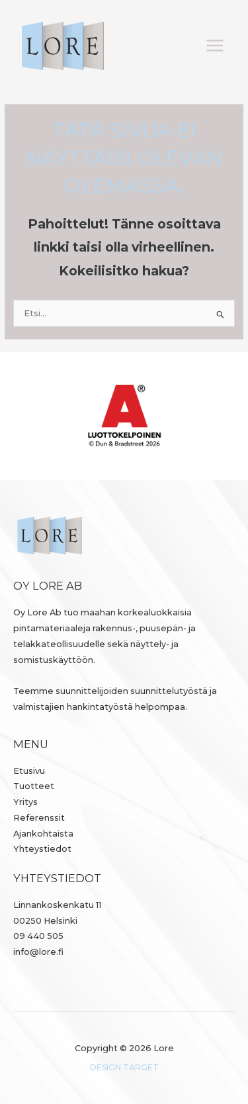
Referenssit (39, 818)
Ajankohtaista (43, 834)
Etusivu (29, 771)
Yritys (25, 802)
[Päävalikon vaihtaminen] (215, 46)
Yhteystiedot (42, 849)
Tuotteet (33, 786)
